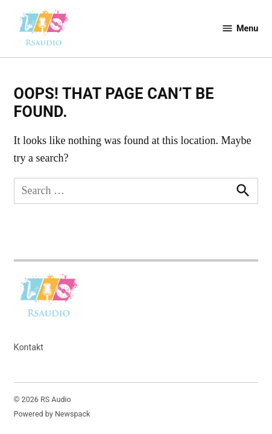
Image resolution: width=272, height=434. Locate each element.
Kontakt (29, 347)
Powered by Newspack (52, 413)
